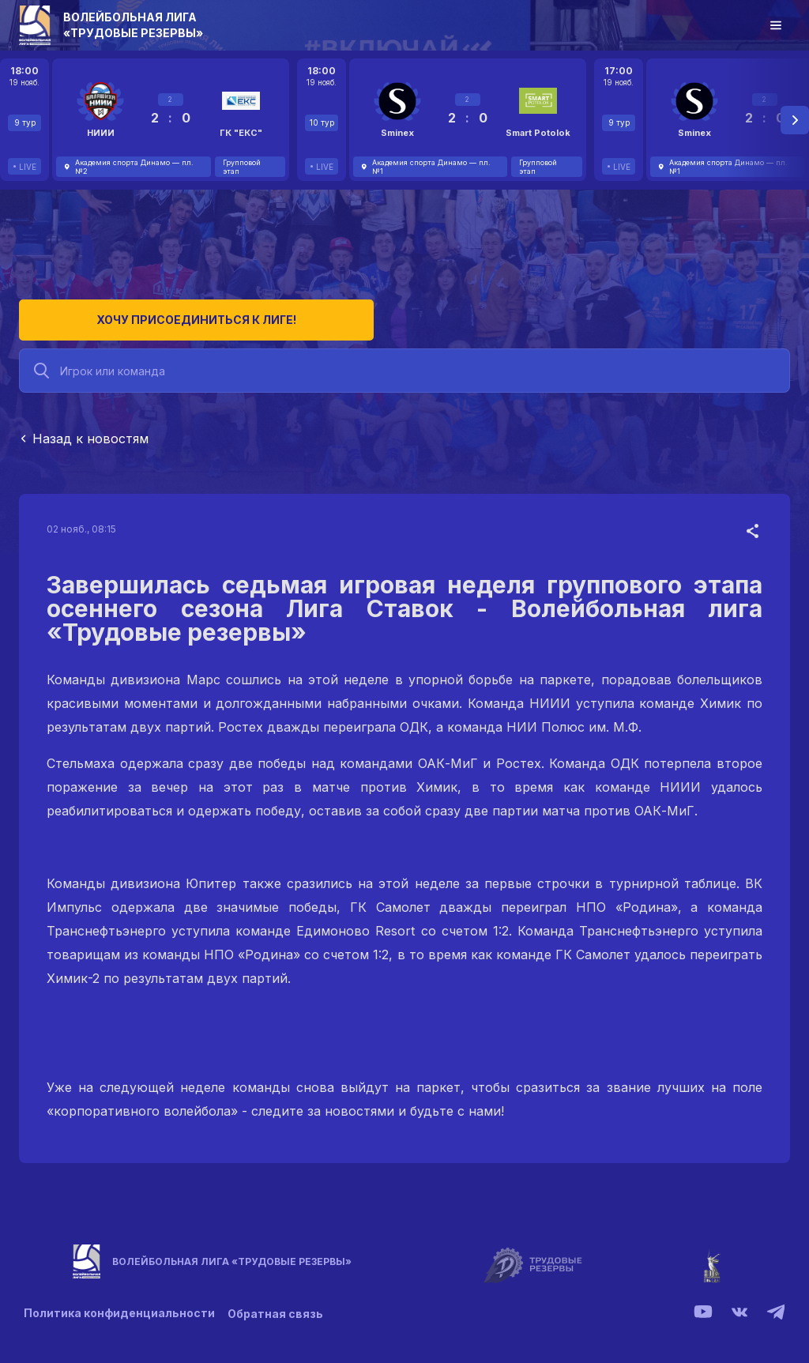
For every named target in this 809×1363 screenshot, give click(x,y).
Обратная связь (278, 1307)
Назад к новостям (84, 433)
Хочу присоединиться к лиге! (138, 314)
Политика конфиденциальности (119, 1307)
